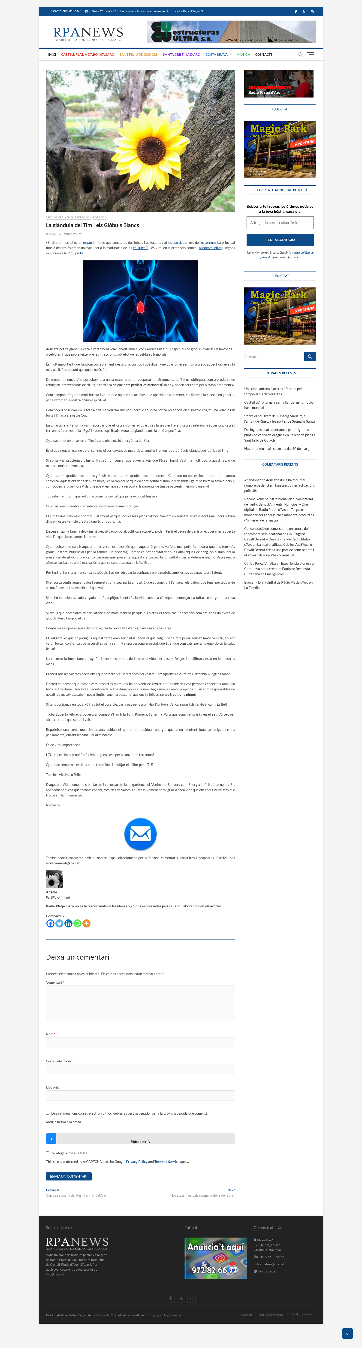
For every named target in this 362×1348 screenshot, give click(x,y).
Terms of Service (166, 1161)
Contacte (264, 54)
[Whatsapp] (77, 923)
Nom (50, 1034)
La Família (252, 588)
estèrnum (208, 242)
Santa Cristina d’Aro (181, 54)
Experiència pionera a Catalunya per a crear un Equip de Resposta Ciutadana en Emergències (279, 568)
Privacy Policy (137, 1161)
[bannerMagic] (280, 123)
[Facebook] (50, 923)
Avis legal (246, 1314)
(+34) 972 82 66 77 (100, 11)
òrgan (87, 242)
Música (243, 54)
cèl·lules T (140, 248)
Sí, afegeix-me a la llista (66, 1153)
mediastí (174, 242)
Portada (99, 217)
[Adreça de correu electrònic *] (280, 223)
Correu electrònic (60, 1061)
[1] (71, 242)
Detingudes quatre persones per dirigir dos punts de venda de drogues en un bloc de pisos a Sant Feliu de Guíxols (280, 434)
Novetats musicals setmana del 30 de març (276, 448)
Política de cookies (302, 1314)
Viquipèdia (75, 253)
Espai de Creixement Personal (68, 217)
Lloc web (52, 1087)
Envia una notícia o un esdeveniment (144, 11)
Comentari (55, 982)
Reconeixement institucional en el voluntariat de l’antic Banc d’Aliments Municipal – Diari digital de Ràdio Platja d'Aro (278, 504)
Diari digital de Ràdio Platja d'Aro (70, 1315)
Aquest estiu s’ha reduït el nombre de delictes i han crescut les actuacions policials (279, 485)
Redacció (53, 234)
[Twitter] (59, 923)
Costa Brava (216, 54)
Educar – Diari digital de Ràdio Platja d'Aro (276, 582)
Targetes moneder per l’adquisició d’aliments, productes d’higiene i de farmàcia (279, 514)
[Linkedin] (68, 923)
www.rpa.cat (265, 1271)
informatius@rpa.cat (269, 1264)
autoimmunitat (210, 248)
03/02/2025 (73, 234)
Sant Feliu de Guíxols (139, 54)
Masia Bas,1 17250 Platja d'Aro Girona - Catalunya (267, 1245)
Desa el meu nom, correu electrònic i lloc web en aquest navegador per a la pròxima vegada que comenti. (129, 1113)
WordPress (137, 1315)
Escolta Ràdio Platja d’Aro (189, 11)
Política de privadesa (272, 1314)
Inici (52, 54)
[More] (86, 923)
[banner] (231, 23)
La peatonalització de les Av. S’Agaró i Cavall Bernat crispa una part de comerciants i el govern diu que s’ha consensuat (279, 549)
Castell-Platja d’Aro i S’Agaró (87, 54)
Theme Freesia (120, 1315)
